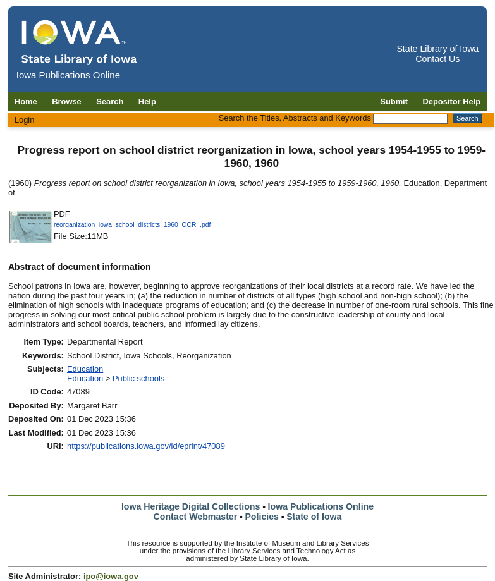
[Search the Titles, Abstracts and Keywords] (410, 119)
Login (25, 120)
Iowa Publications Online (321, 506)
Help (147, 101)
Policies (262, 516)
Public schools (138, 378)
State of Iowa (313, 516)
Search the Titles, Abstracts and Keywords (295, 118)
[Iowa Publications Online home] (79, 42)
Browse (67, 101)
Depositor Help (452, 101)
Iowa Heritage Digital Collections (190, 506)
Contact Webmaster (196, 516)
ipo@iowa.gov (110, 576)
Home (26, 101)
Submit (394, 101)
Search (109, 101)
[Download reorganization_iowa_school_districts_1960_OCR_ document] (31, 242)
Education (85, 369)
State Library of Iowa (437, 49)
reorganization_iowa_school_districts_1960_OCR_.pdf (132, 224)
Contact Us (437, 59)
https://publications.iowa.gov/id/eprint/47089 (146, 446)
